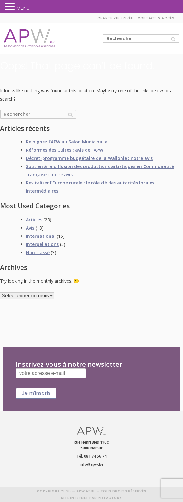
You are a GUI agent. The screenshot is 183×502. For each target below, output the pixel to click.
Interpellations (42, 244)
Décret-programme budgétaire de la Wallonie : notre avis (89, 158)
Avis (30, 228)
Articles (34, 220)
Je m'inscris (36, 393)
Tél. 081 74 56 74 (91, 456)
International (41, 236)
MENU (23, 8)
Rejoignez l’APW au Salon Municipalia (67, 142)
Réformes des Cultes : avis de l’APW (64, 150)
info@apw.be (91, 464)
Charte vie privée (115, 18)
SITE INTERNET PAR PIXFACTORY (91, 497)
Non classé (38, 252)
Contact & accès (156, 18)
